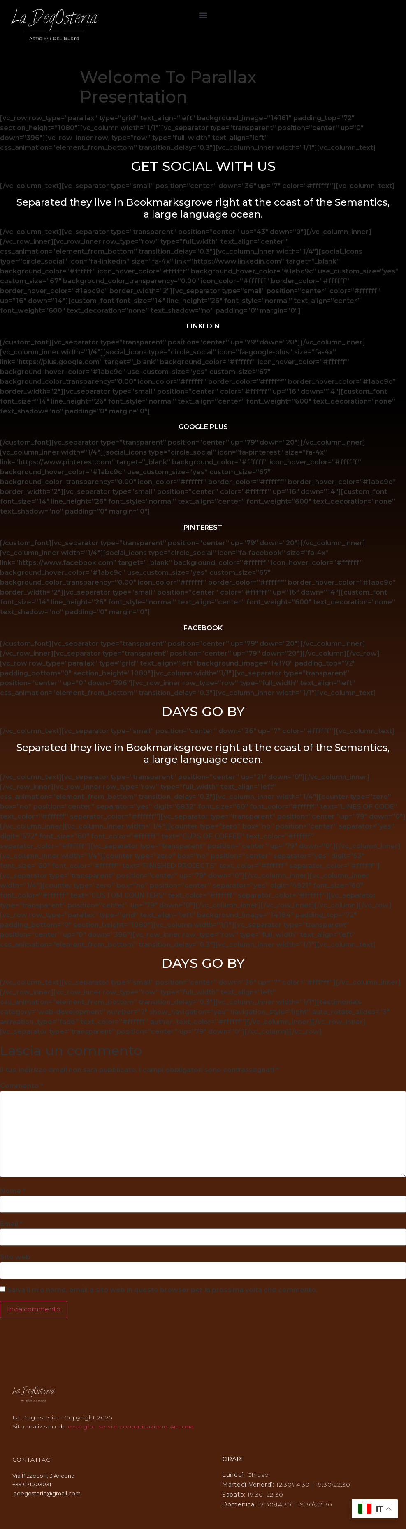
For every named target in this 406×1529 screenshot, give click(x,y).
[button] (203, 15)
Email (11, 1224)
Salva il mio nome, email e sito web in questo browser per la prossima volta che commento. (162, 1290)
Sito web (15, 1257)
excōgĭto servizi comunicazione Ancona (131, 1426)
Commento (21, 1086)
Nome (13, 1191)
